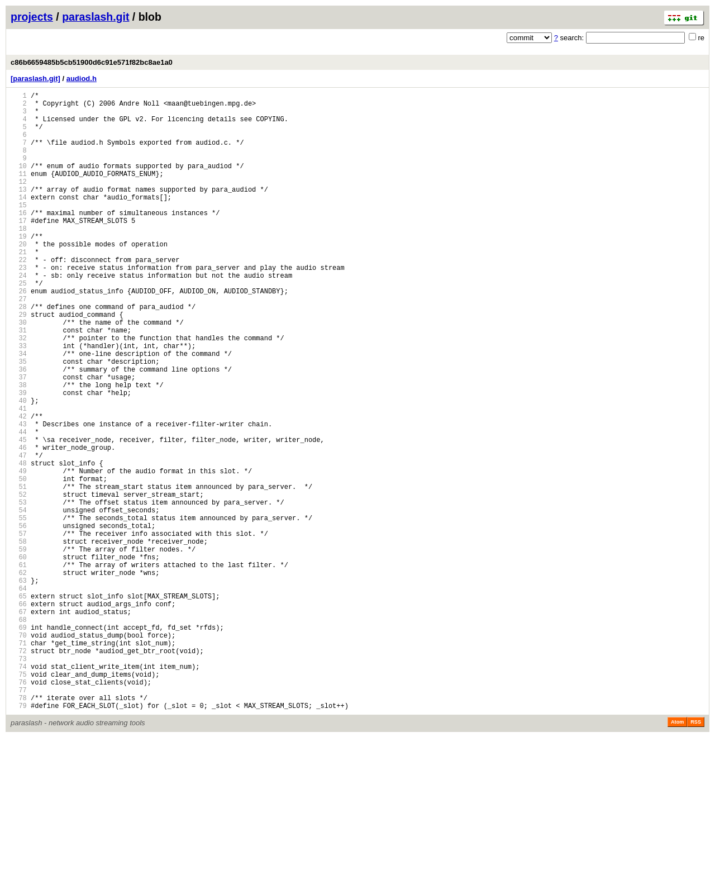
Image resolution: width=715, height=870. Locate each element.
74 (19, 790)
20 (19, 277)
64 (19, 695)
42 (19, 486)
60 (19, 657)
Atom (677, 854)
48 (19, 543)
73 (19, 781)
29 (19, 363)
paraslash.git (95, 17)
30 (19, 372)
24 (19, 315)
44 (19, 505)
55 (19, 610)
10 (19, 182)
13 (19, 211)
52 (19, 581)
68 (19, 733)
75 (19, 800)
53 (19, 591)
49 (19, 553)
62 (19, 676)
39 (19, 458)
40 (19, 467)
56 (19, 619)
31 (19, 382)
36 (19, 429)
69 (19, 743)
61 (19, 667)
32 (19, 391)
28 (19, 353)
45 (19, 515)
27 (19, 344)
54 (19, 600)
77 (19, 819)
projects (32, 17)
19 (19, 268)
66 (19, 714)
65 (19, 705)
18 (19, 258)
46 (19, 524)
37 (19, 439)
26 (19, 334)
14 (19, 220)
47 (19, 534)
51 (19, 572)
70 (19, 752)
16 (19, 239)
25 (19, 325)
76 (19, 809)
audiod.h (81, 78)
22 (19, 296)
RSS (695, 854)
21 (19, 287)
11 (19, 192)
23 (19, 306)
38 (19, 448)
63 (19, 686)
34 (19, 410)
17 (19, 249)
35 (19, 420)
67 (19, 724)
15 (19, 230)
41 (19, 477)
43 (19, 496)
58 (19, 638)
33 (19, 401)
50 (19, 562)
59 (19, 648)
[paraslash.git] (35, 78)
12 (19, 201)
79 (19, 838)
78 (19, 828)
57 (19, 629)
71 (19, 762)
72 (19, 771)
